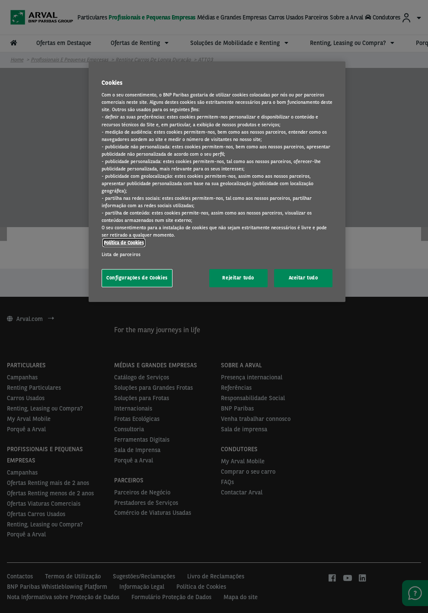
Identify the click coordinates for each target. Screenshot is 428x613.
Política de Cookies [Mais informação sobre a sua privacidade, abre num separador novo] (124, 243)
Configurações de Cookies (137, 278)
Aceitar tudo (303, 278)
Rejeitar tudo (238, 278)
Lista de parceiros (121, 254)
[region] (217, 181)
